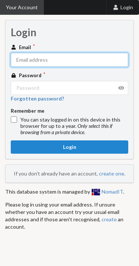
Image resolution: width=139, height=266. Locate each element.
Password (27, 75)
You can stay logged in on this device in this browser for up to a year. (70, 125)
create (109, 219)
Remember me (27, 111)
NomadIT (107, 191)
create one (111, 173)
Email (21, 47)
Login (122, 7)
